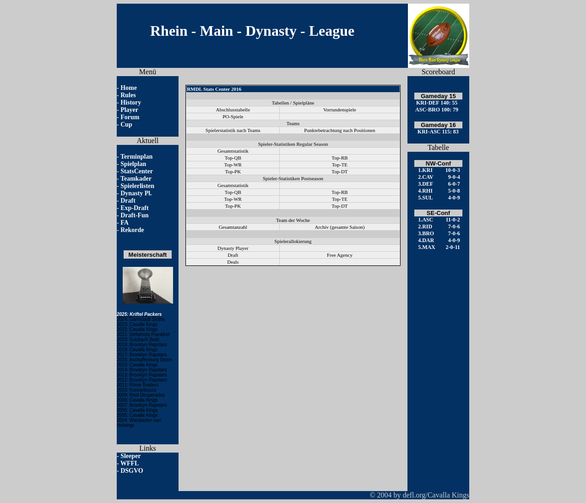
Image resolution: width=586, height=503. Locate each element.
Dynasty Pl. (136, 193)
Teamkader (136, 178)
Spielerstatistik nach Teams (233, 130)
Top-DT (339, 171)
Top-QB (233, 157)
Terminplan (136, 156)
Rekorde (132, 230)
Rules (128, 95)
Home (128, 87)
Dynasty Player (233, 248)
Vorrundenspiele (339, 109)
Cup (126, 124)
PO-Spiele (232, 116)
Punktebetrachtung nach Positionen (339, 130)
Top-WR (233, 164)
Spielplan (133, 163)
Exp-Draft (134, 208)
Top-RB (339, 157)
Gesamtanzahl (233, 227)
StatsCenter (136, 171)
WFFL (129, 463)
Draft (128, 200)
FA (124, 222)
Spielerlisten (137, 185)
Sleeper (130, 456)
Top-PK (233, 171)
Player (129, 109)
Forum (129, 117)
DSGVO (131, 470)
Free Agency (340, 255)
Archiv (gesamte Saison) (340, 227)
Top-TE (339, 164)
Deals (233, 262)
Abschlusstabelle (233, 109)
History (130, 102)
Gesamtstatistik (233, 151)
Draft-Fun (134, 215)
